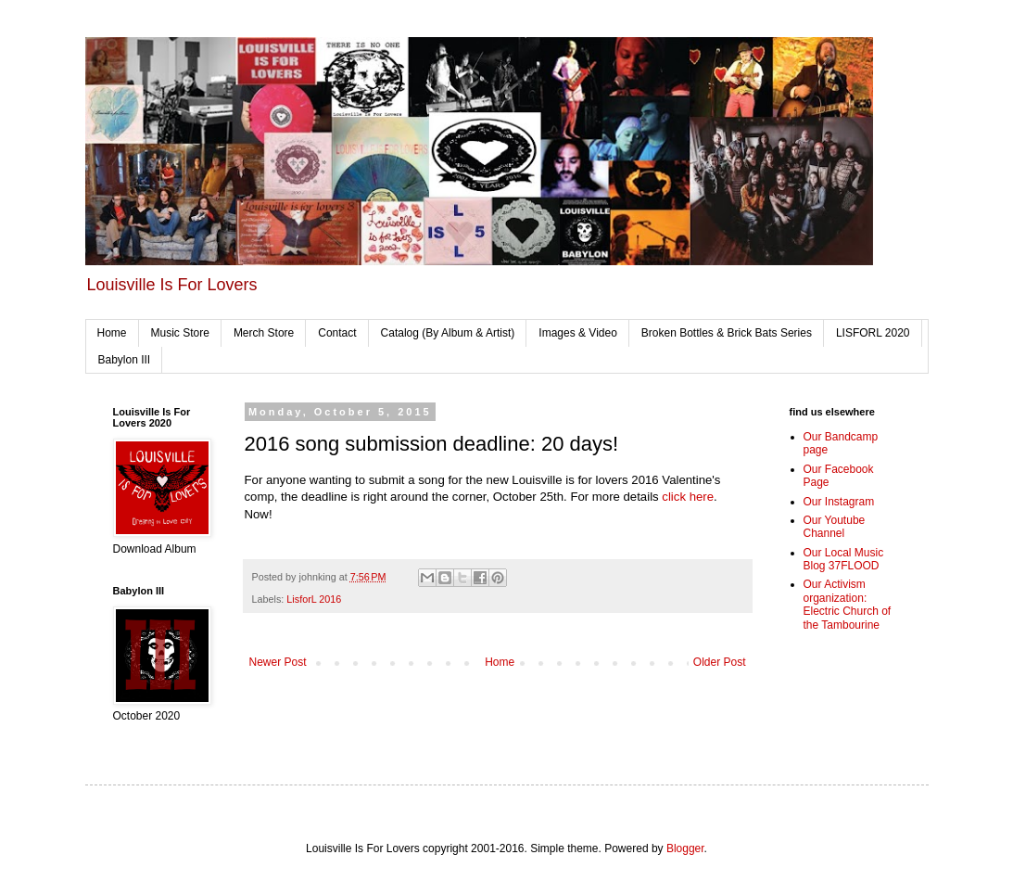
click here (688, 497)
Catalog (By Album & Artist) (448, 332)
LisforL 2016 (313, 599)
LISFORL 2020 (873, 332)
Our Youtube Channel (835, 527)
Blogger (685, 848)
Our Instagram (839, 501)
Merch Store (264, 332)
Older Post (719, 662)
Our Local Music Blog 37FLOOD (844, 559)
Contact (337, 332)
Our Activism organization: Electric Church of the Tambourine (848, 604)
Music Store (180, 332)
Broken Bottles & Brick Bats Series (726, 332)
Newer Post (278, 662)
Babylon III (124, 359)
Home (112, 332)
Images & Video (577, 332)
